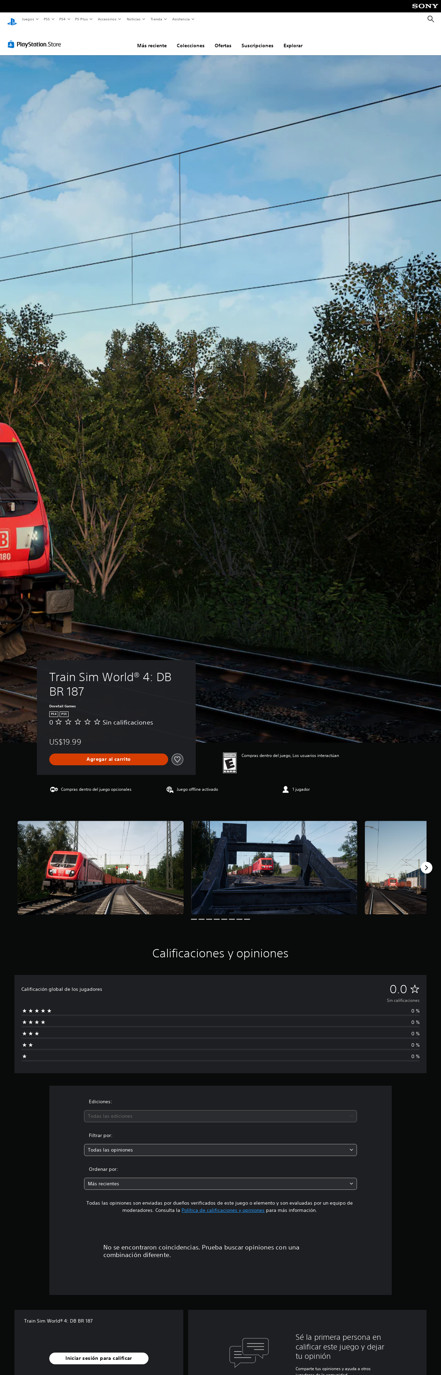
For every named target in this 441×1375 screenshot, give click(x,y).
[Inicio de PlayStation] (12, 19)
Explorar (293, 39)
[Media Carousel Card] (101, 861)
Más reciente (152, 39)
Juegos (28, 19)
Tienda (156, 19)
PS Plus (81, 19)
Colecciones (191, 39)
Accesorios (107, 19)
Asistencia (181, 19)
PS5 (47, 19)
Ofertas (223, 39)
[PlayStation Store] (36, 37)
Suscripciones (258, 39)
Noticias (134, 19)
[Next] (426, 861)
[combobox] (220, 1110)
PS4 (62, 19)
